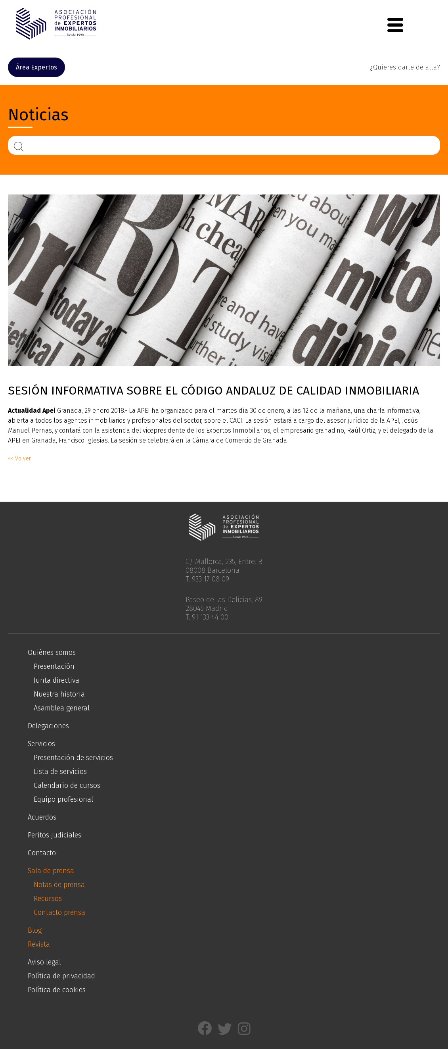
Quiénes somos (52, 652)
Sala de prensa (51, 870)
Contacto (42, 853)
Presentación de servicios (73, 757)
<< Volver (19, 458)
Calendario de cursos (67, 785)
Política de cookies (57, 989)
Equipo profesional (63, 799)
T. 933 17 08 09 (207, 579)
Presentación (54, 666)
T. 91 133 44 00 (207, 617)
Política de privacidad (61, 976)
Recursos (48, 898)
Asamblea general (62, 708)
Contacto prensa (59, 912)
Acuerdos (42, 817)
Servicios (41, 743)
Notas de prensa (59, 884)
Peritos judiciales (54, 835)
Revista (39, 944)
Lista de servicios (60, 771)
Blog (35, 930)
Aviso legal (44, 962)
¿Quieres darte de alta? (405, 67)
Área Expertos (36, 67)
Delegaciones (48, 726)
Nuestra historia (59, 694)
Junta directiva (56, 680)
